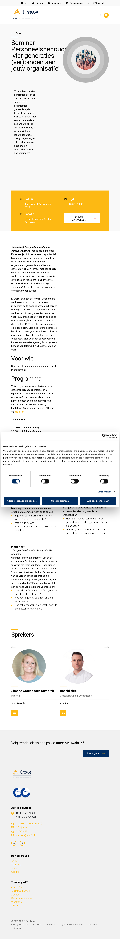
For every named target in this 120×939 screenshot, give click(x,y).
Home (24, 3)
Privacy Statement (20, 924)
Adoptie (15, 894)
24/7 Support (96, 3)
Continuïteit (17, 887)
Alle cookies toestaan (98, 501)
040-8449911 (23, 831)
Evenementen (74, 3)
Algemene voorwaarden (71, 924)
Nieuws (37, 3)
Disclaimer (50, 924)
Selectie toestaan (60, 501)
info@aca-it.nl (23, 827)
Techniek (16, 864)
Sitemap (17, 928)
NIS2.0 (15, 905)
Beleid (14, 861)
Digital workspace (20, 891)
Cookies (37, 924)
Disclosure (92, 924)
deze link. (20, 411)
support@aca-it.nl (25, 835)
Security (15, 872)
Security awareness (21, 898)
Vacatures (54, 3)
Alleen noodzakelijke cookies (22, 501)
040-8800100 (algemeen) (29, 823)
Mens (14, 868)
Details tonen (104, 491)
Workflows (17, 902)
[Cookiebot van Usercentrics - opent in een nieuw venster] (104, 436)
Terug (18, 33)
